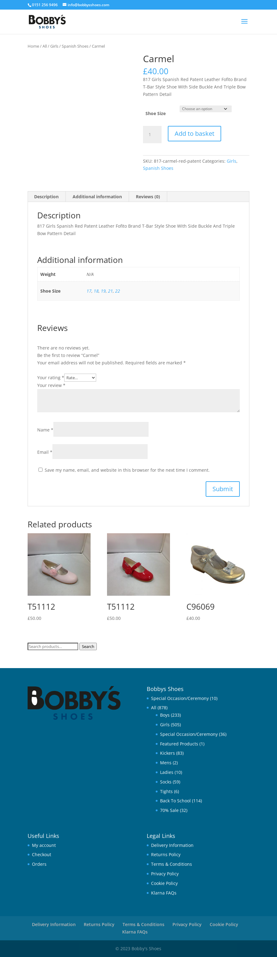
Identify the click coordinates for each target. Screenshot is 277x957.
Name (45, 430)
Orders (39, 864)
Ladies (166, 772)
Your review (51, 385)
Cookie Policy (164, 883)
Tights (166, 791)
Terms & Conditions (171, 864)
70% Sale (169, 810)
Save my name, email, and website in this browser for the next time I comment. (127, 470)
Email (44, 452)
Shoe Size (155, 113)
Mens (166, 763)
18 (96, 291)
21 (110, 291)
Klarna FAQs (163, 893)
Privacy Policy (165, 874)
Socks (166, 782)
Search (88, 646)
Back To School (175, 801)
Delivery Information (172, 845)
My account (44, 845)
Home (33, 46)
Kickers (167, 753)
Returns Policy (166, 854)
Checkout (41, 854)
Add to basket (194, 133)
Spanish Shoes (75, 46)
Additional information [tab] (97, 197)
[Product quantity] (152, 134)
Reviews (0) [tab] (148, 197)
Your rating (50, 377)
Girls (54, 46)
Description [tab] (46, 197)
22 (117, 291)
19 (103, 291)
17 (89, 291)
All (44, 46)
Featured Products (179, 744)
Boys (165, 715)
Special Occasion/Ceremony (180, 698)
